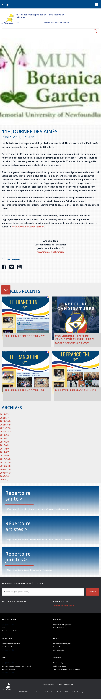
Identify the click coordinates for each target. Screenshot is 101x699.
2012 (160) (5, 459)
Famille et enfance (8, 647)
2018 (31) (4, 438)
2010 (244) (5, 465)
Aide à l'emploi (58, 650)
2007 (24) (4, 476)
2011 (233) (5, 462)
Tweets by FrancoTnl (63, 605)
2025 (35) (4, 414)
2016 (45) (4, 445)
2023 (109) (5, 421)
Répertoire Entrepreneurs (62, 624)
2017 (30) (4, 441)
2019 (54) (4, 435)
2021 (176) (5, 428)
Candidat (56, 647)
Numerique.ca (81, 692)
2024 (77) (4, 417)
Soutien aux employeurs (62, 644)
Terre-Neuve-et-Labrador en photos (66, 669)
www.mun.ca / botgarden (50, 251)
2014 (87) (4, 452)
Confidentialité (48, 684)
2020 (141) (5, 431)
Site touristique (59, 663)
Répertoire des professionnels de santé (16, 666)
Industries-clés (58, 628)
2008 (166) (5, 472)
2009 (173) (5, 469)
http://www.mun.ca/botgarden (28, 226)
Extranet (59, 684)
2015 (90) (4, 448)
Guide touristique (59, 666)
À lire (3, 628)
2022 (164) (5, 424)
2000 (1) (4, 479)
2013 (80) (4, 455)
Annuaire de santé (8, 669)
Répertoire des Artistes (10, 631)
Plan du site (68, 684)
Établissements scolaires (11, 644)
